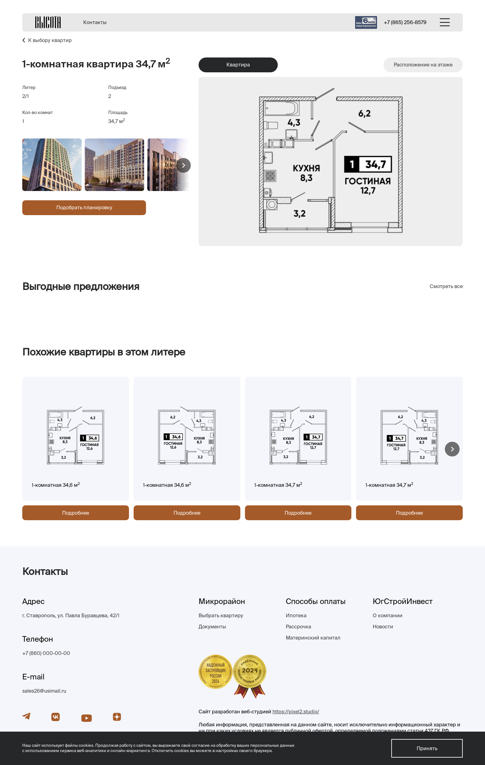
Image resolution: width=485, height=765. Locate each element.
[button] (183, 165)
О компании (387, 615)
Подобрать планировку (84, 207)
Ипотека (296, 615)
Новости (383, 626)
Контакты (95, 22)
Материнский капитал (313, 637)
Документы (212, 626)
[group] (52, 164)
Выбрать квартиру (221, 615)
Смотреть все (446, 286)
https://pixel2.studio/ (296, 711)
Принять (427, 748)
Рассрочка (298, 626)
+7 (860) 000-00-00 (46, 653)
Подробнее (75, 513)
